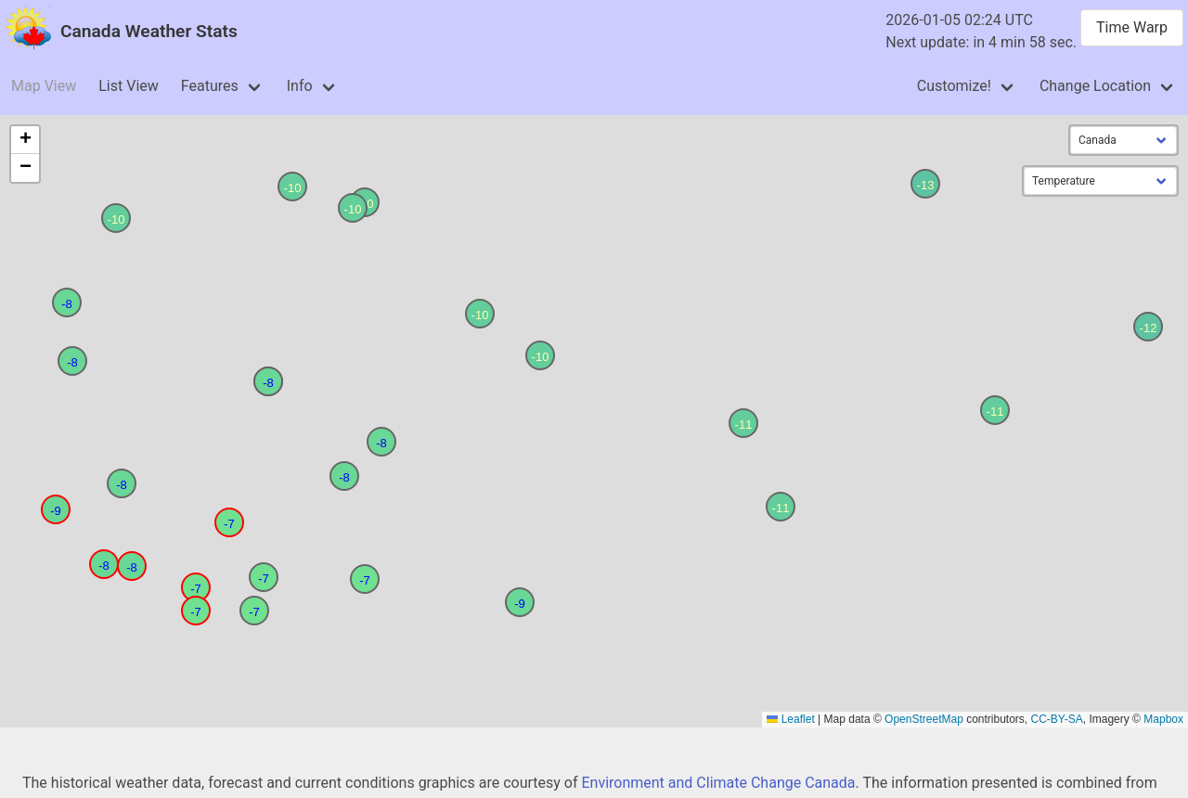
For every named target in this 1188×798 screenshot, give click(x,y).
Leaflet (790, 719)
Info (300, 86)
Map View (43, 86)
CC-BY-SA (1057, 719)
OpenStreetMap (924, 719)
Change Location (1095, 86)
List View (128, 86)
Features (210, 86)
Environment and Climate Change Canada (718, 783)
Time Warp (1132, 27)
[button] (196, 587)
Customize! (954, 86)
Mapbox (1163, 719)
